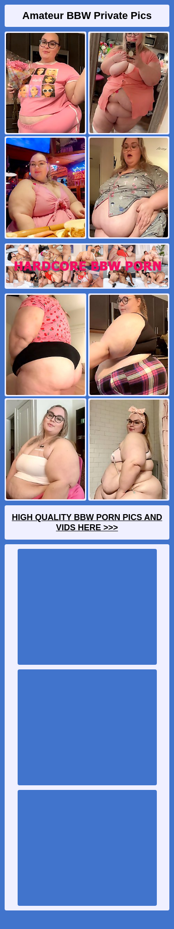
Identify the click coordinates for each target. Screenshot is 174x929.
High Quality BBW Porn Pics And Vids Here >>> (87, 522)
